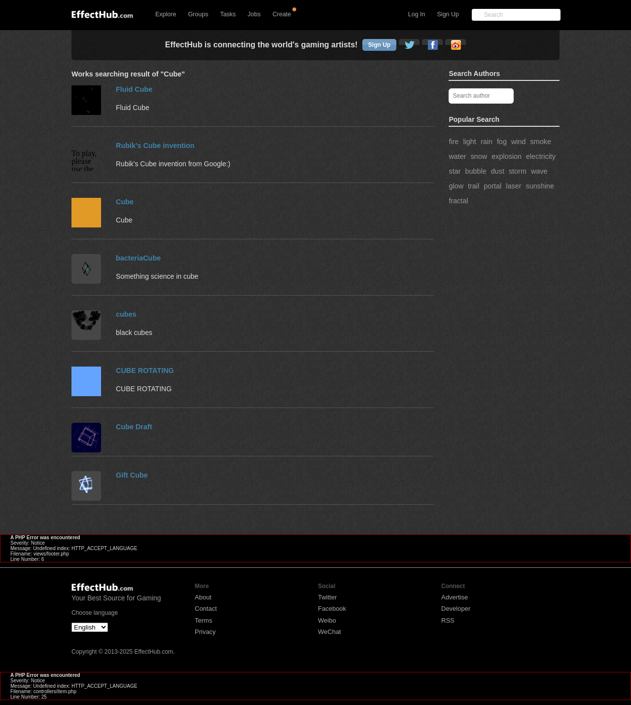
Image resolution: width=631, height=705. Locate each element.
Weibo (327, 620)
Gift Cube (132, 475)
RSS (448, 620)
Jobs (253, 14)
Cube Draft (134, 427)
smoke (540, 142)
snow (479, 156)
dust (497, 171)
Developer (455, 608)
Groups (198, 14)
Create (282, 14)
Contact (206, 608)
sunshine (540, 186)
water (457, 156)
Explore (165, 14)
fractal (458, 201)
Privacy (205, 631)
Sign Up (448, 14)
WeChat (329, 631)
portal (492, 186)
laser (513, 186)
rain (486, 142)
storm (517, 171)
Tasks (228, 14)
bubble (475, 171)
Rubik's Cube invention (155, 145)
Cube (125, 202)
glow (456, 186)
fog (502, 142)
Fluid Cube (134, 89)
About (203, 597)
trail (473, 186)
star (454, 171)
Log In (416, 14)
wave (539, 171)
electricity (541, 156)
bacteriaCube (138, 258)
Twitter (327, 597)
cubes (126, 314)
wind (518, 142)
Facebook (332, 608)
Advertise (454, 597)
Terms (203, 620)
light (469, 142)
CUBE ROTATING (145, 370)
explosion (506, 156)
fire (453, 142)
